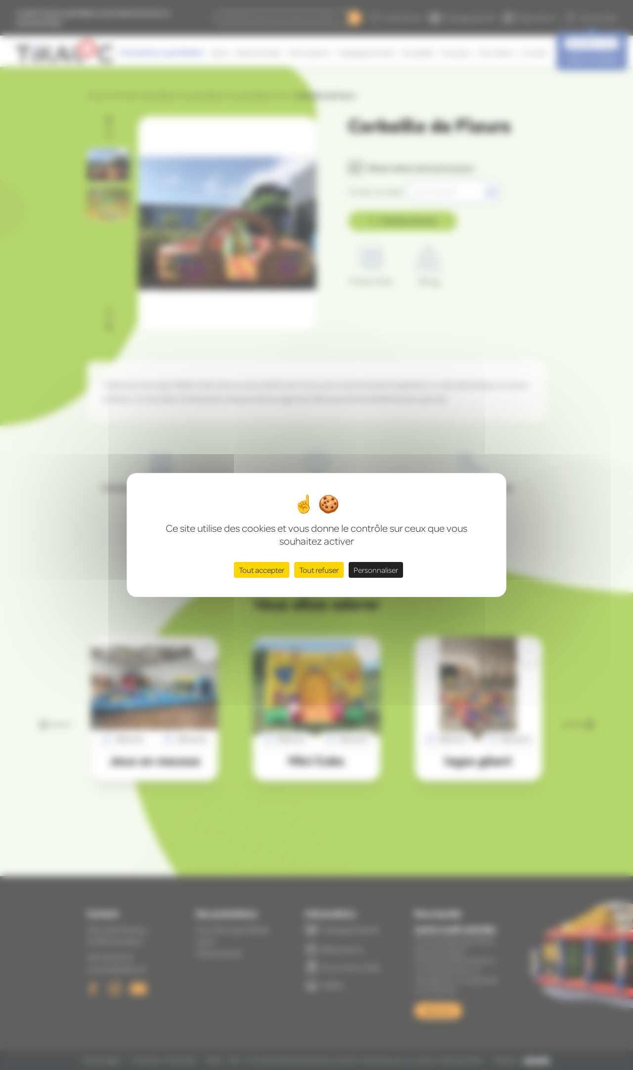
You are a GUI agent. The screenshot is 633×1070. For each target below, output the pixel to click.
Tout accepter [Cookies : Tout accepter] (261, 570)
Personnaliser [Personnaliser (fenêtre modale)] (376, 570)
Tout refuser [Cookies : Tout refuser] (319, 570)
